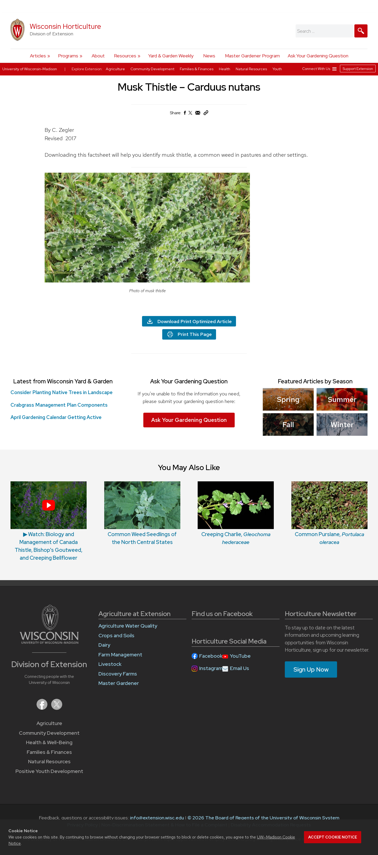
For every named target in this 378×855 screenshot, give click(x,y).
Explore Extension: (87, 69)
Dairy (104, 645)
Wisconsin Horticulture (65, 26)
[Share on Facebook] (184, 114)
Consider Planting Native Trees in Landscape (61, 392)
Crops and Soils (116, 635)
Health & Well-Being (49, 742)
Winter (342, 424)
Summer (342, 399)
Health (225, 69)
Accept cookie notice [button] (332, 837)
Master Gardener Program (252, 56)
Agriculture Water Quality (127, 626)
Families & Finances (49, 752)
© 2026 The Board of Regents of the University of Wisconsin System (263, 818)
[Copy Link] (205, 114)
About (98, 56)
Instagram (211, 668)
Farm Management (120, 654)
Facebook (211, 656)
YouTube (240, 656)
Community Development (49, 733)
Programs (68, 56)
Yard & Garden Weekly (170, 56)
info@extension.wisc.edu (157, 818)
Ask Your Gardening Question (318, 56)
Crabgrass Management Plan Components (59, 405)
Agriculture (49, 723)
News (209, 56)
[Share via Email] (198, 114)
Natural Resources (49, 761)
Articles (38, 56)
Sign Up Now (311, 669)
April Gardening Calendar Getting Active (56, 417)
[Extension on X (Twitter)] (56, 708)
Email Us (239, 668)
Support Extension (358, 68)
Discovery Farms (117, 674)
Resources (125, 56)
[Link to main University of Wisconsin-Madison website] (49, 642)
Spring (288, 399)
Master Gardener (118, 683)
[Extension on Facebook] (42, 708)
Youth (277, 69)
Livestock (110, 664)
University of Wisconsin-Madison (29, 69)
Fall (288, 424)
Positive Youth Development (49, 771)
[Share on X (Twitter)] (190, 115)
